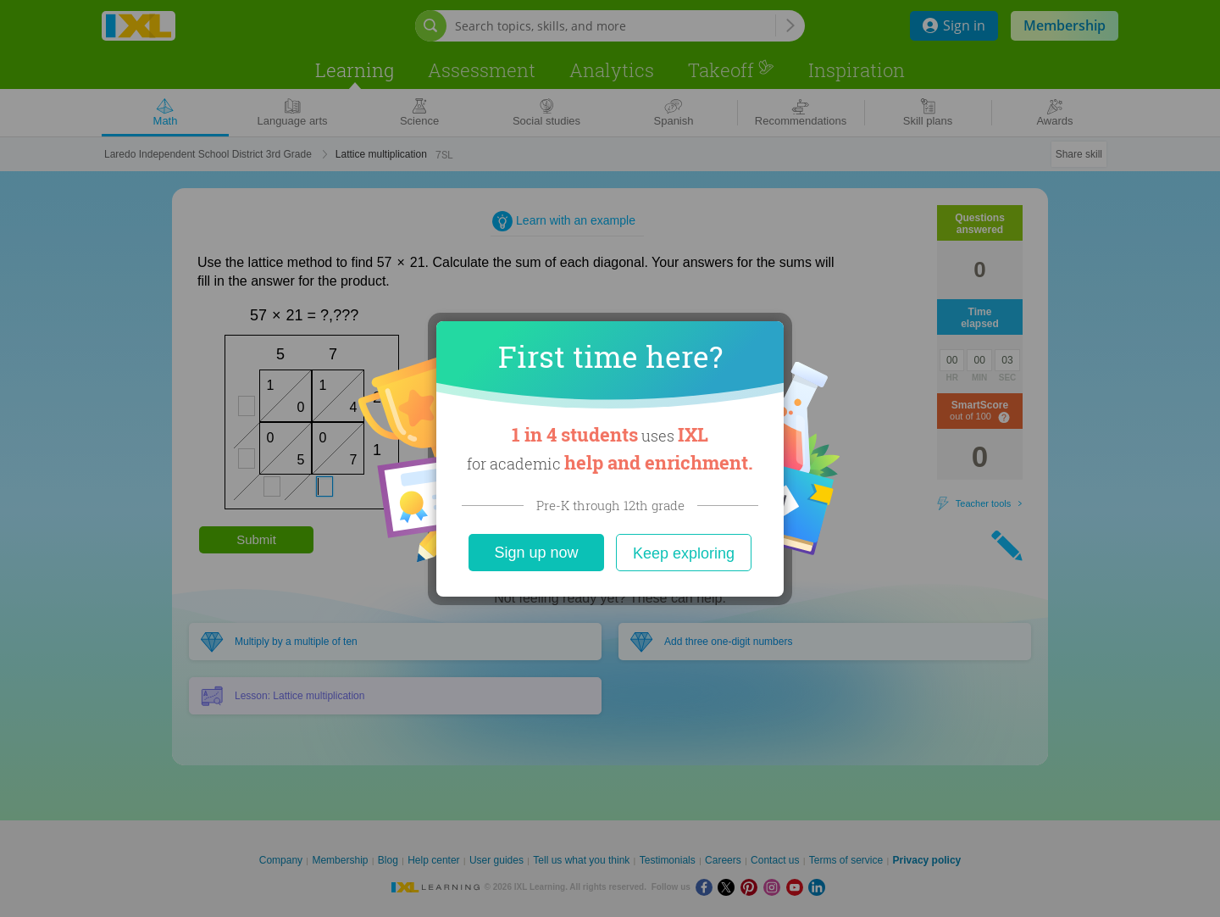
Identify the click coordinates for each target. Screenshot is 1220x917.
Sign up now (536, 552)
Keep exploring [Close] (684, 553)
